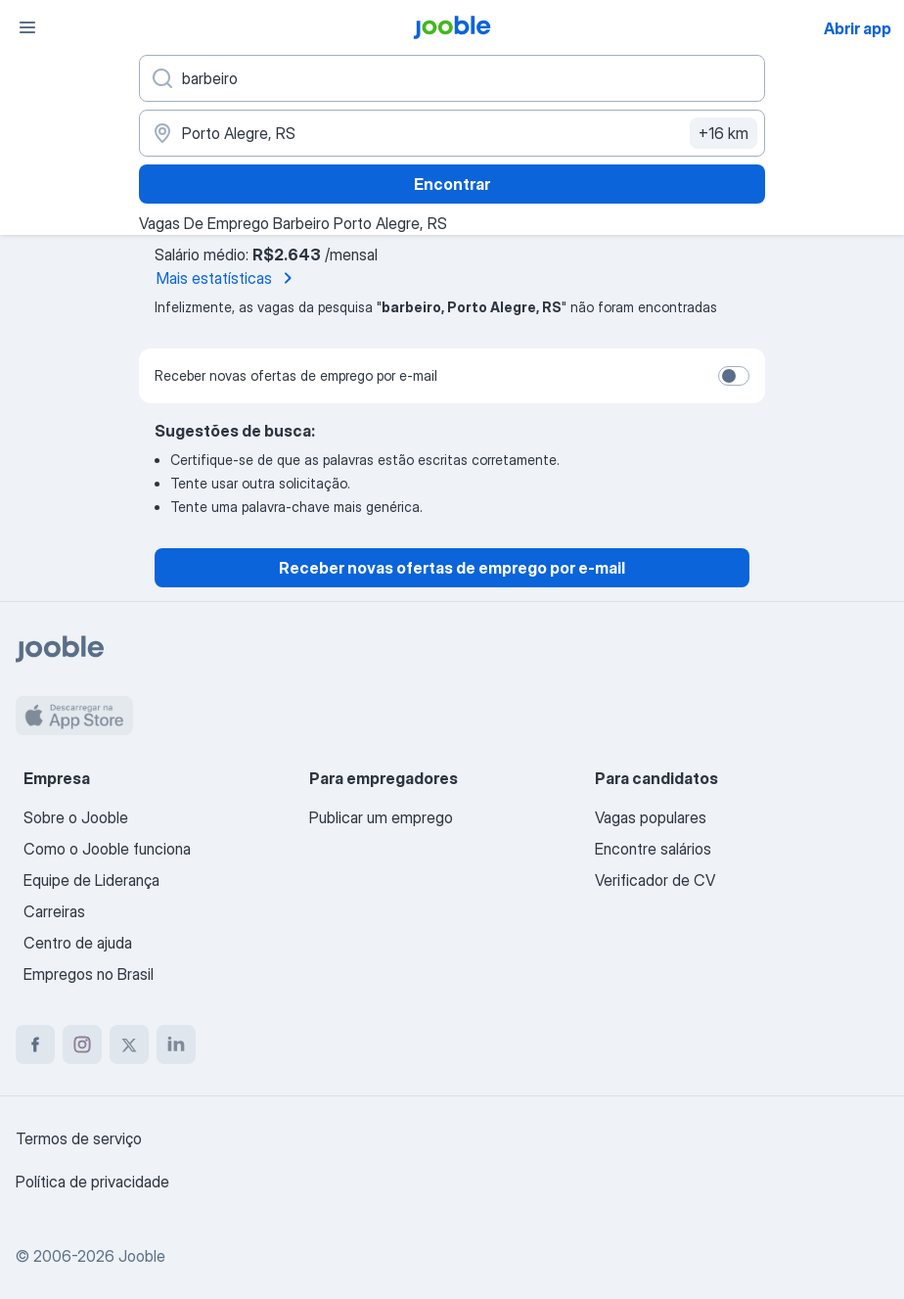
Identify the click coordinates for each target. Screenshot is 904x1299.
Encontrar (452, 184)
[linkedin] (176, 1044)
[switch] (733, 376)
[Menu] (27, 27)
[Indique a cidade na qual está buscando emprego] (452, 133)
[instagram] (82, 1044)
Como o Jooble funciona (107, 848)
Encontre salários (653, 848)
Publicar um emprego (381, 817)
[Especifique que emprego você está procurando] (452, 78)
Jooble (141, 1256)
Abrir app (857, 28)
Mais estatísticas (228, 278)
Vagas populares (650, 817)
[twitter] (129, 1044)
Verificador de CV (655, 880)
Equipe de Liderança (91, 880)
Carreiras (54, 911)
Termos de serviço (79, 1138)
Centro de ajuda (77, 942)
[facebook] (35, 1044)
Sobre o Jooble (75, 817)
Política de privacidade (92, 1181)
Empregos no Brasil (88, 974)
